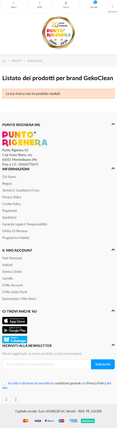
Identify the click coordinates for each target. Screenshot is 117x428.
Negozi (7, 183)
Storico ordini (12, 272)
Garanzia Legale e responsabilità (24, 224)
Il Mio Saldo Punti (14, 292)
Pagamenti (9, 211)
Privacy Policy (11, 197)
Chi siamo (9, 177)
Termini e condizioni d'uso (20, 190)
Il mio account (12, 285)
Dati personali (12, 258)
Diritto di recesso (15, 231)
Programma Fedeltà (15, 238)
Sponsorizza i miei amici (19, 299)
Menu (13, 3)
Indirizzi (7, 265)
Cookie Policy (11, 204)
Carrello (7, 278)
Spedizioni (9, 217)
